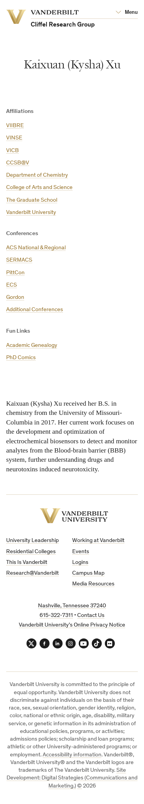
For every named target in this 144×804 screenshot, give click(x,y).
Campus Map (88, 573)
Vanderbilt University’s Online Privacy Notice (72, 625)
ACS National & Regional (36, 248)
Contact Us (90, 615)
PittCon (15, 273)
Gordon (15, 297)
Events (80, 552)
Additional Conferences (34, 310)
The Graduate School (31, 200)
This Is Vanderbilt (26, 562)
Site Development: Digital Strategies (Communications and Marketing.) (72, 778)
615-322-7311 (56, 615)
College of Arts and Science (39, 188)
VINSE (14, 138)
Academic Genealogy (31, 345)
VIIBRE (15, 126)
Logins (80, 562)
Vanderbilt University (31, 213)
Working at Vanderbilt (98, 541)
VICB (12, 151)
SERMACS (19, 260)
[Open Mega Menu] (127, 12)
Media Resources (93, 584)
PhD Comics (21, 358)
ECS (11, 285)
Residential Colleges (31, 552)
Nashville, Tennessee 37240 (72, 606)
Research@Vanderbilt (32, 573)
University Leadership (32, 541)
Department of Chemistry (37, 175)
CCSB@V (17, 163)
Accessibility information (72, 755)
